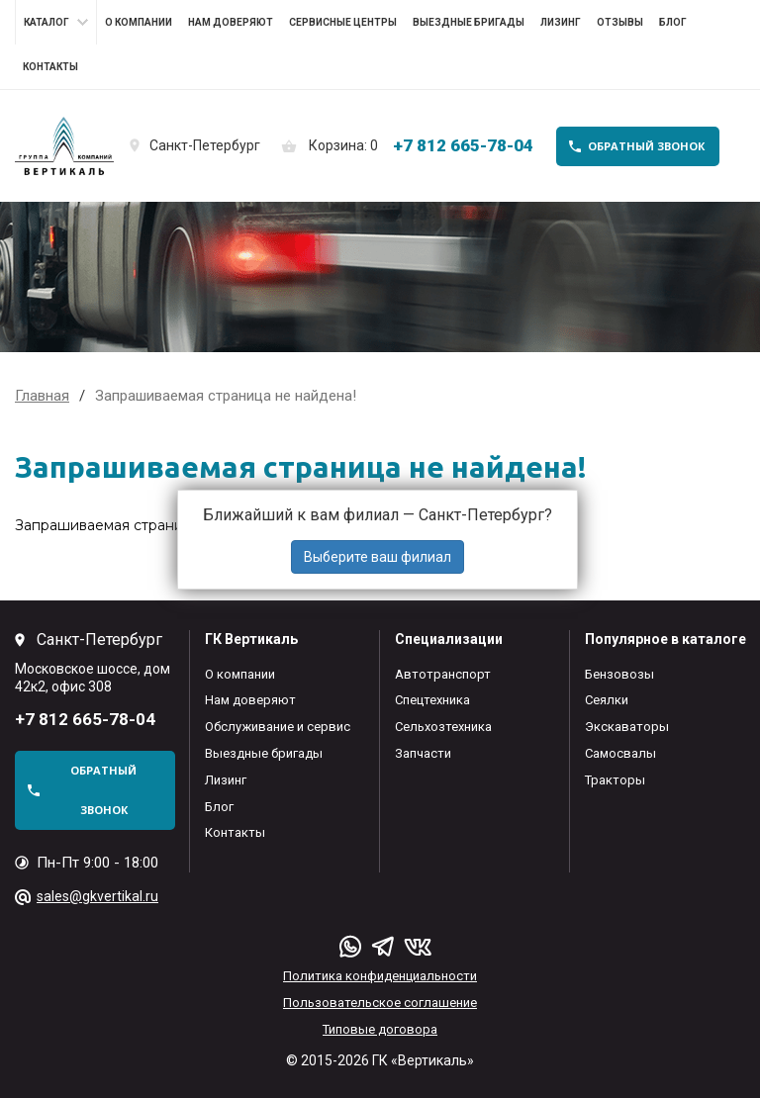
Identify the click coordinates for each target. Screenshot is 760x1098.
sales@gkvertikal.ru (97, 896)
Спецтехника (432, 699)
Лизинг (560, 22)
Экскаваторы (627, 726)
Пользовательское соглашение (380, 1002)
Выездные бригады (468, 22)
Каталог (46, 22)
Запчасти (423, 753)
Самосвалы (620, 753)
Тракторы (615, 780)
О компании (138, 22)
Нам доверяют (230, 22)
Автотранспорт (443, 674)
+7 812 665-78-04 (463, 145)
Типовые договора (380, 1029)
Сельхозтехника (443, 726)
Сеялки (606, 699)
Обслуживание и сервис (277, 726)
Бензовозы (619, 674)
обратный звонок (646, 145)
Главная (42, 396)
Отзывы (620, 22)
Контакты (50, 66)
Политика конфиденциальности (380, 975)
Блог (673, 22)
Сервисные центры (343, 22)
